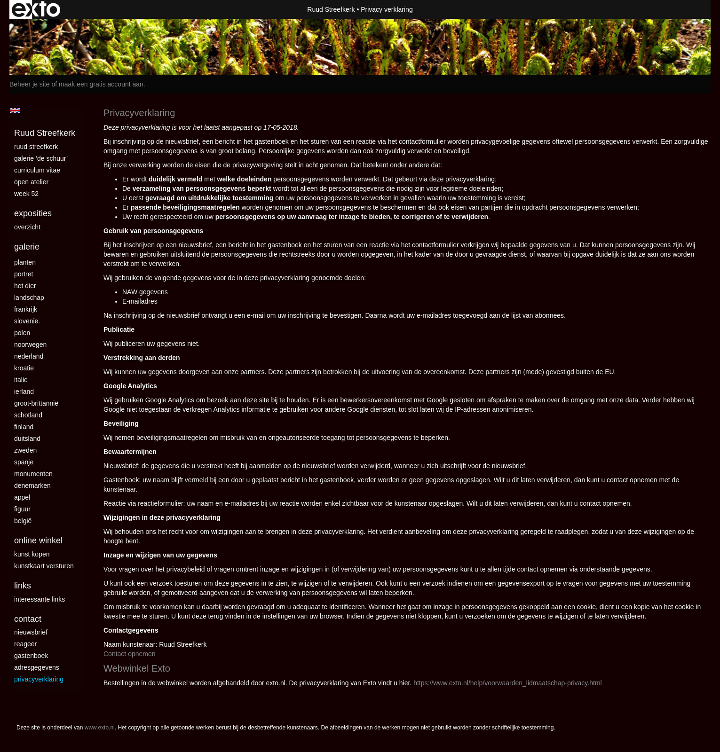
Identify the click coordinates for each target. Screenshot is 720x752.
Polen (22, 333)
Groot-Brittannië (36, 403)
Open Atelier (31, 182)
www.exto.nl (100, 727)
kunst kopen (32, 554)
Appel (22, 497)
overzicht (27, 227)
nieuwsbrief (30, 632)
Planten (25, 262)
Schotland (28, 415)
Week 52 (26, 193)
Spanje (23, 462)
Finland (23, 427)
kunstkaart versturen (44, 566)
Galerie (27, 246)
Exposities (33, 213)
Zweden (25, 450)
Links (22, 585)
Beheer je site (29, 84)
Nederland (28, 356)
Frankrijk (25, 309)
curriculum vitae (37, 170)
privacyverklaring (38, 679)
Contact (27, 619)
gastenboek (31, 655)
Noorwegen (30, 344)
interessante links (39, 599)
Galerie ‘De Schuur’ (41, 158)
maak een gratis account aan (101, 84)
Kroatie (24, 368)
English (14, 110)
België (23, 521)
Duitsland (27, 438)
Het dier (25, 286)
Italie (21, 380)
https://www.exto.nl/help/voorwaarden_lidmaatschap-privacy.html (507, 683)
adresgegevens (36, 667)
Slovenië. (27, 321)
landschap (29, 297)
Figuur (22, 509)
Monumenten (33, 474)
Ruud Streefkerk (331, 9)
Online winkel (38, 540)
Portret (23, 274)
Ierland (24, 391)
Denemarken (32, 485)
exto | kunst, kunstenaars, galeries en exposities (36, 9)
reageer (25, 644)
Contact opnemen (129, 654)
